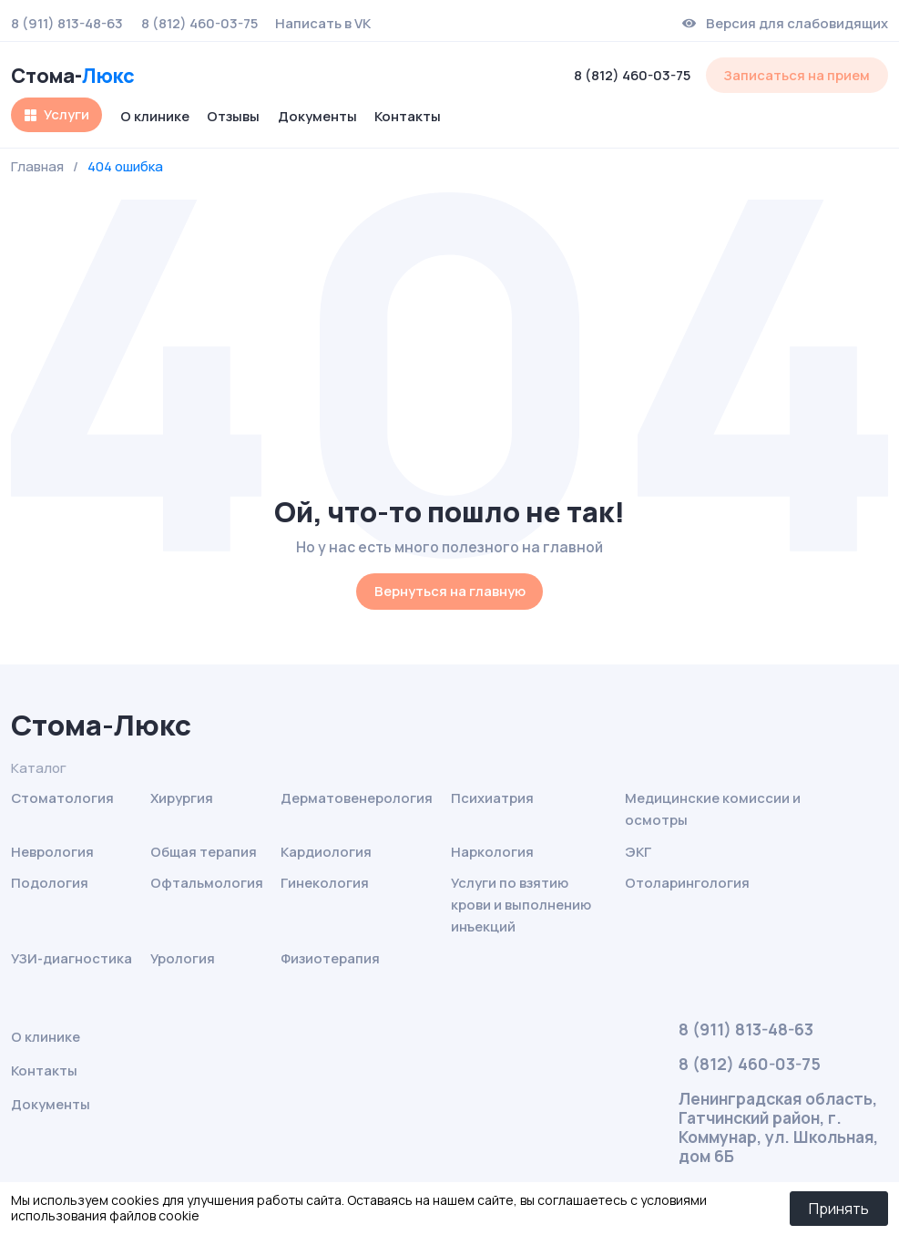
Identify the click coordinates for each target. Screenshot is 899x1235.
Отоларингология (687, 882)
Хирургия (181, 797)
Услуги (66, 114)
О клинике (154, 116)
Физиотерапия (330, 958)
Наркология (492, 851)
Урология (182, 958)
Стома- (73, 75)
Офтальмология (206, 882)
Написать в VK (323, 23)
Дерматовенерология (357, 797)
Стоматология (62, 797)
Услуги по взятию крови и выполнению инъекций (521, 904)
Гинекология (325, 882)
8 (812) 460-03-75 (199, 23)
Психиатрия (492, 797)
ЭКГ (638, 851)
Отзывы (233, 116)
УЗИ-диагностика (71, 958)
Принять (839, 1209)
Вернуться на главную (450, 590)
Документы (317, 116)
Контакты (407, 116)
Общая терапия (203, 851)
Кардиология (326, 851)
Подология (49, 882)
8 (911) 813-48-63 (67, 23)
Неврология (52, 851)
